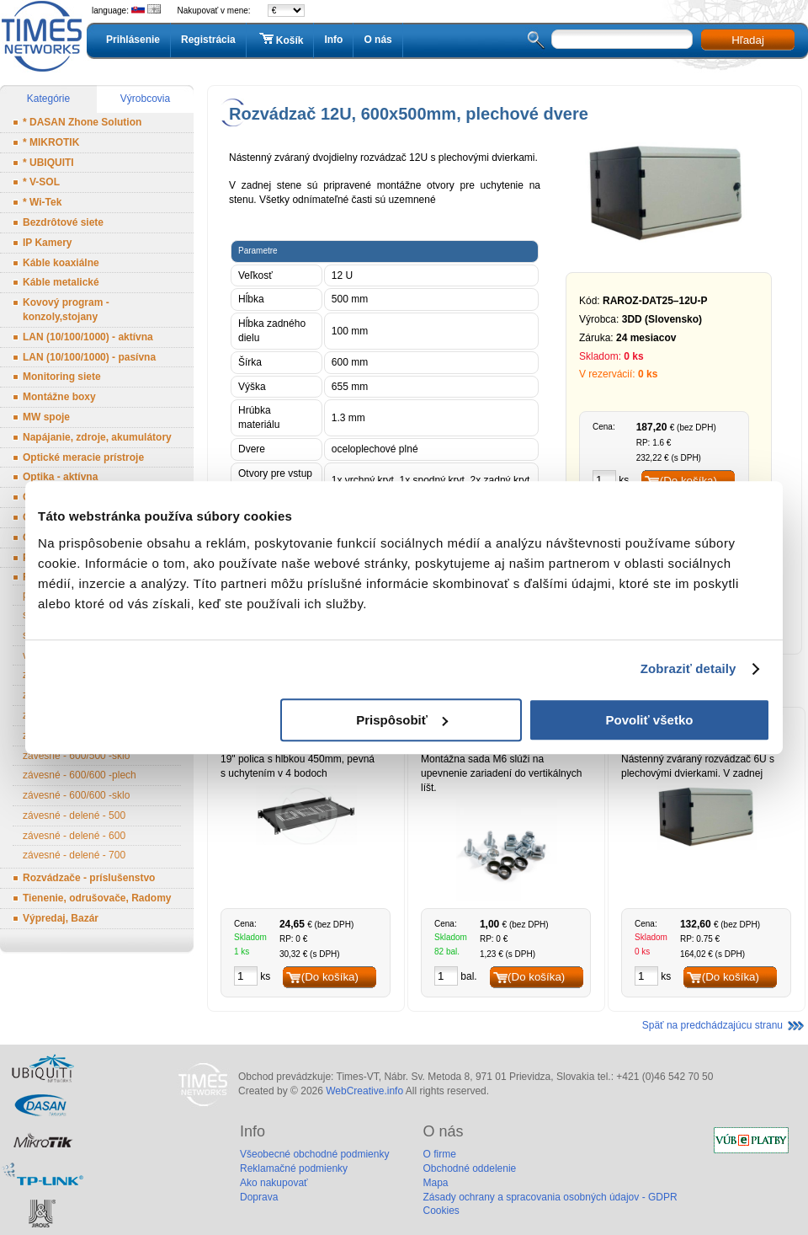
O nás (377, 39)
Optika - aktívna (60, 477)
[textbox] (622, 39)
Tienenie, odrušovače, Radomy (97, 898)
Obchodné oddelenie (469, 1168)
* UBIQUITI (48, 162)
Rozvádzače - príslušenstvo (89, 878)
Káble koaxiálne (61, 263)
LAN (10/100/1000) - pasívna (89, 357)
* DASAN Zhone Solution (82, 122)
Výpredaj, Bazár (60, 918)
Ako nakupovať (274, 1183)
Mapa (435, 1183)
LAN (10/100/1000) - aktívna (88, 337)
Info (333, 39)
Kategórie (48, 98)
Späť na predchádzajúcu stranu (712, 1025)
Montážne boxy (59, 397)
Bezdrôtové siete (63, 222)
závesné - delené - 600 (74, 836)
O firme (439, 1154)
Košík (280, 39)
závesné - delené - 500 (74, 815)
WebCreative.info (364, 1091)
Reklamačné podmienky (294, 1168)
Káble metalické (61, 282)
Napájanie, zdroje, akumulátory (97, 437)
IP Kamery (47, 243)
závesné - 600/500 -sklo (76, 756)
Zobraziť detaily (688, 668)
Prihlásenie (133, 39)
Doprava (259, 1197)
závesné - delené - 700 (74, 855)
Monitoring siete (62, 376)
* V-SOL (41, 182)
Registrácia (208, 39)
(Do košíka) (330, 976)
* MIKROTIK (51, 142)
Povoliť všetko (650, 720)
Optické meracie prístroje (83, 457)
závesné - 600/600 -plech (79, 775)
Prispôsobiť (402, 720)
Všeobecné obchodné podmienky (314, 1154)
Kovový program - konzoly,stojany (66, 310)
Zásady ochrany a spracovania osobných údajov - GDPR (550, 1197)
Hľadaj (747, 40)
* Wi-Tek (42, 202)
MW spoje (46, 417)
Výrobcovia (145, 98)
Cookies (441, 1210)
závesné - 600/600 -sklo (76, 795)
